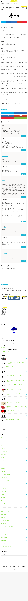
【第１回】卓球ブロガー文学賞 (11, 403)
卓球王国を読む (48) (4, 488)
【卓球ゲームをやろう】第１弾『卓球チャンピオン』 (13, 385)
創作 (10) (2, 457)
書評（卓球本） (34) (4, 514)
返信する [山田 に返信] (24, 260)
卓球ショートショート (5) (5, 474)
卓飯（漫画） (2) (4, 494)
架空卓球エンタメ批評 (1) (5, 520)
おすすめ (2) (3, 437)
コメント (2, 270)
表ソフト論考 (5, 566)
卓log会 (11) (3, 460)
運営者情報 (3, 347)
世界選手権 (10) (4, 451)
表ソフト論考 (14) (4, 537)
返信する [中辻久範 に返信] (24, 234)
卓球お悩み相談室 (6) (5, 465)
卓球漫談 (14, 1)
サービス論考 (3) (4, 442)
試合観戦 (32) (3, 540)
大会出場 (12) (3, 497)
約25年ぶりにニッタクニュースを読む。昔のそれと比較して (13, 407)
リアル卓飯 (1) (3, 448)
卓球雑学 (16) (3, 491)
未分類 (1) (3, 517)
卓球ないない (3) (4, 468)
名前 (1, 280)
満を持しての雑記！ (9, 367)
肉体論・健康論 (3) (4, 534)
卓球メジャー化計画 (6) (5, 477)
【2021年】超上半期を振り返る (11, 390)
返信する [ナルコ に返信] (23, 174)
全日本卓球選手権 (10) (5, 454)
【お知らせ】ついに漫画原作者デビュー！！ (13, 358)
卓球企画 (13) (3, 483)
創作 (8, 566)
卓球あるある (14, 566)
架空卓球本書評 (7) (4, 523)
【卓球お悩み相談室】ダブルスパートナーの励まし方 (13, 416)
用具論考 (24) (3, 529)
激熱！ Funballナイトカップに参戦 (12, 420)
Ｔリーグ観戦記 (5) (4, 543)
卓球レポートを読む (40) (5, 480)
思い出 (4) (3, 503)
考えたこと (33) (4, 531)
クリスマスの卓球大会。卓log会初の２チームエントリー (13, 363)
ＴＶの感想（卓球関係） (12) (6, 546)
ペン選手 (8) (3, 445)
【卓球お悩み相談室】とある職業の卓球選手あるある (13, 381)
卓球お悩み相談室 (4, 109)
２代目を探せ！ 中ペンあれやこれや (12, 411)
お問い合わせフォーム (5, 351)
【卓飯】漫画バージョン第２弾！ (11, 372)
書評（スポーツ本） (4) (5, 511)
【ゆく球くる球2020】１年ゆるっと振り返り (11, 399)
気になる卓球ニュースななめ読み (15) (7, 526)
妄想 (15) (2, 500)
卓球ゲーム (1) (3, 471)
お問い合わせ (19, 566)
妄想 (10, 566)
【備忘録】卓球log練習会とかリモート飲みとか (12, 376)
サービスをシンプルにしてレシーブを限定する (12, 394)
